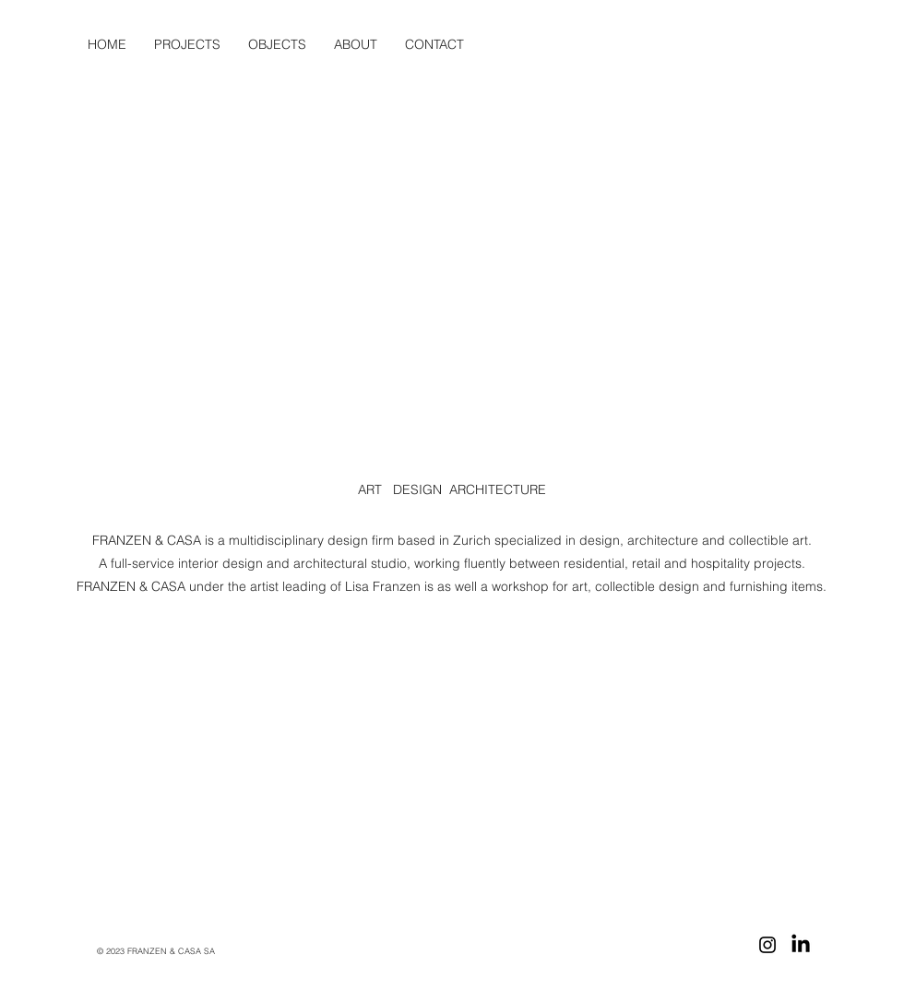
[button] (355, 44)
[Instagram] (767, 945)
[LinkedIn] (801, 945)
